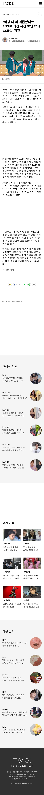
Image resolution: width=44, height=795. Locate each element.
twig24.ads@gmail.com (26, 779)
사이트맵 (31, 774)
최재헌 (11, 39)
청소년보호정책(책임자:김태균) (19, 774)
